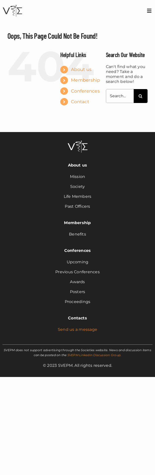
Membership (85, 80)
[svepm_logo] (12, 5)
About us (81, 69)
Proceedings (78, 301)
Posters (77, 291)
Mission (77, 176)
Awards (77, 281)
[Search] (141, 96)
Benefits (77, 234)
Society (77, 186)
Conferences (85, 91)
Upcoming (78, 262)
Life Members (78, 196)
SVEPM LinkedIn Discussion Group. (94, 355)
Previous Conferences (77, 272)
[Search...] (120, 96)
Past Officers (77, 206)
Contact (80, 101)
